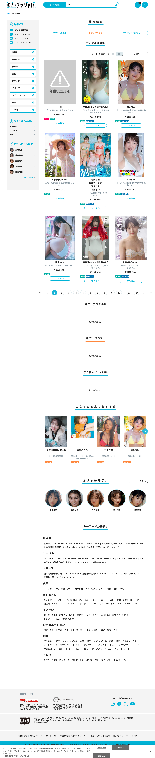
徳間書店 (66, 547)
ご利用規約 (22, 736)
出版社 (15, 52)
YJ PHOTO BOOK (73, 558)
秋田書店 (48, 543)
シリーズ (16, 66)
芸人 (89, 648)
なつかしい (101, 614)
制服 (67, 588)
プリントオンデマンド (129, 573)
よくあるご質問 (103, 736)
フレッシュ (68, 603)
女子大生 (130, 641)
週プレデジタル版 (22, 34)
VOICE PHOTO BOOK (107, 573)
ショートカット (104, 599)
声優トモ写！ (50, 577)
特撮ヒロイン (53, 648)
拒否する (120, 747)
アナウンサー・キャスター (99, 645)
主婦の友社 (131, 543)
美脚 (123, 599)
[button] (145, 431)
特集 (11, 134)
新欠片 (75, 547)
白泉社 (82, 547)
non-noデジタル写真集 (132, 558)
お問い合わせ (117, 736)
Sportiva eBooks (97, 562)
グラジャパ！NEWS (23, 42)
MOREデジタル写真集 (110, 558)
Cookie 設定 (89, 736)
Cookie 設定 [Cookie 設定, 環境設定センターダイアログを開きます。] (101, 747)
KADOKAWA (74, 543)
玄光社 (107, 543)
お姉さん (67, 614)
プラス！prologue (72, 573)
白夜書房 (90, 547)
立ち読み (60, 123)
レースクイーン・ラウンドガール (63, 645)
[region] (77, 751)
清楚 (68, 618)
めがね (98, 588)
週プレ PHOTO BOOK (54, 558)
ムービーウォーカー (112, 547)
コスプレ (52, 588)
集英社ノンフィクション (77, 562)
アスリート (104, 648)
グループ (77, 629)
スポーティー (87, 603)
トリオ (62, 629)
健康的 (51, 603)
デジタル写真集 (21, 30)
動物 (107, 660)
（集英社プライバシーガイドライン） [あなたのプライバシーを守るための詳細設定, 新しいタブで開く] (17, 756)
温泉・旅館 (110, 629)
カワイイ (121, 614)
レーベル (16, 59)
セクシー (52, 618)
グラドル (52, 641)
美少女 (51, 614)
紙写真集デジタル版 (53, 573)
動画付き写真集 (89, 573)
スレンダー (53, 599)
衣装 (14, 73)
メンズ (93, 660)
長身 (136, 599)
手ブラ (51, 660)
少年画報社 (49, 547)
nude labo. (71, 577)
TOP (9, 13)
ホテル (93, 629)
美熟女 (84, 614)
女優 (86, 641)
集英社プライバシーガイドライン (43, 736)
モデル (100, 641)
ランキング (14, 130)
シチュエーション (19, 95)
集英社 (121, 543)
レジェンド (73, 648)
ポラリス (61, 577)
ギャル (131, 603)
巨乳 (71, 599)
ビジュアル (16, 81)
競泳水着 (82, 588)
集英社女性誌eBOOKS (54, 562)
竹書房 (58, 547)
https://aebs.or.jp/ (41, 722)
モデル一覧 (28, 177)
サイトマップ (131, 736)
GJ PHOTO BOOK (90, 558)
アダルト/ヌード (122, 648)
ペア (49, 629)
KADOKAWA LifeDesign (92, 543)
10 (119, 292)
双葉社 (99, 547)
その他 (15, 109)
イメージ (16, 88)
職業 (14, 102)
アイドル (70, 641)
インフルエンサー (129, 645)
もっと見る (139, 481)
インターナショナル (111, 603)
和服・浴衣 (116, 588)
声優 (115, 641)
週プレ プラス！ (21, 38)
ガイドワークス (60, 543)
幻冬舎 (114, 543)
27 (136, 292)
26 (129, 292)
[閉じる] (151, 751)
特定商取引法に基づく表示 (70, 736)
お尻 (85, 599)
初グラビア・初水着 (72, 660)
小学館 (140, 543)
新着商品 (13, 126)
